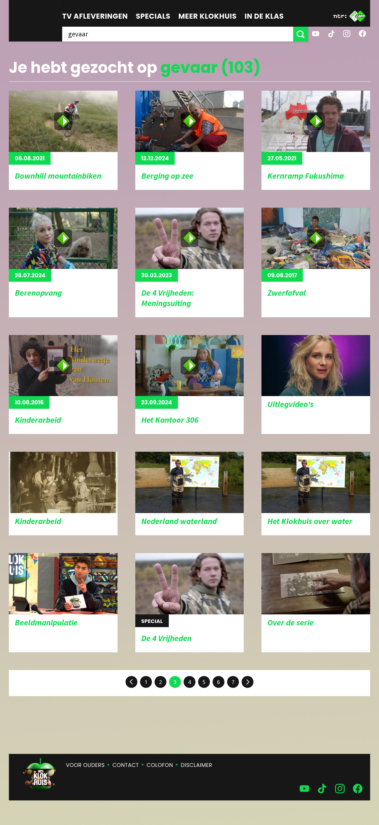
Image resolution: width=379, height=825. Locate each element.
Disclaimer (196, 765)
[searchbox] (177, 34)
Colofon (160, 765)
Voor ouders (85, 765)
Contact (126, 765)
